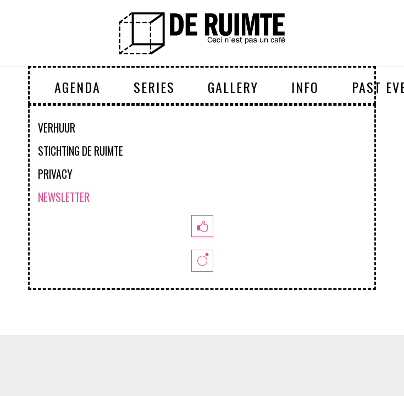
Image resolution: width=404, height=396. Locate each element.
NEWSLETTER (64, 197)
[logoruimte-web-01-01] (202, 33)
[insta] (202, 261)
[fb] (202, 226)
